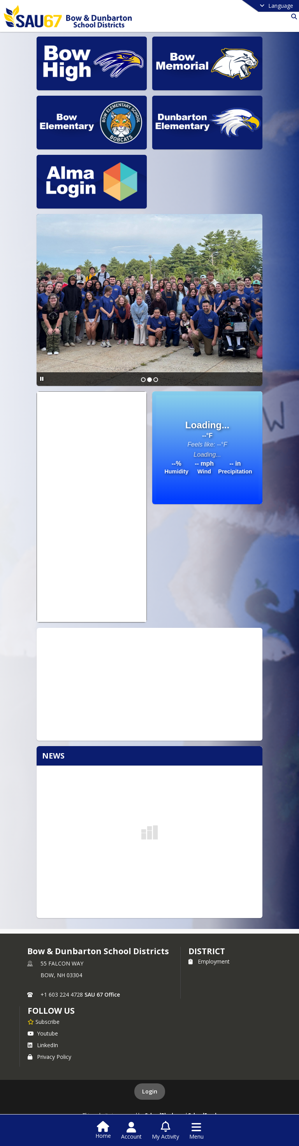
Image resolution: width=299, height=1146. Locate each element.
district (206, 951)
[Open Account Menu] (131, 1131)
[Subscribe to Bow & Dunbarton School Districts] (44, 1021)
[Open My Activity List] (165, 1131)
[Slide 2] (149, 379)
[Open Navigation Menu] (196, 1131)
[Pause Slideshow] (42, 378)
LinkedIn (43, 1045)
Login (149, 1091)
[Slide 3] (155, 379)
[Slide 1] (143, 379)
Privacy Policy (49, 1056)
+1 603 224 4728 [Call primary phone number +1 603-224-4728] (61, 994)
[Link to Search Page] (292, 16)
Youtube (43, 1033)
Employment (209, 961)
